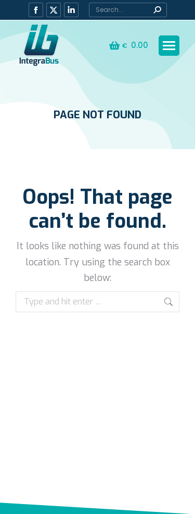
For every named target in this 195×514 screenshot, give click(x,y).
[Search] (128, 10)
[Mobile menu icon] (169, 45)
